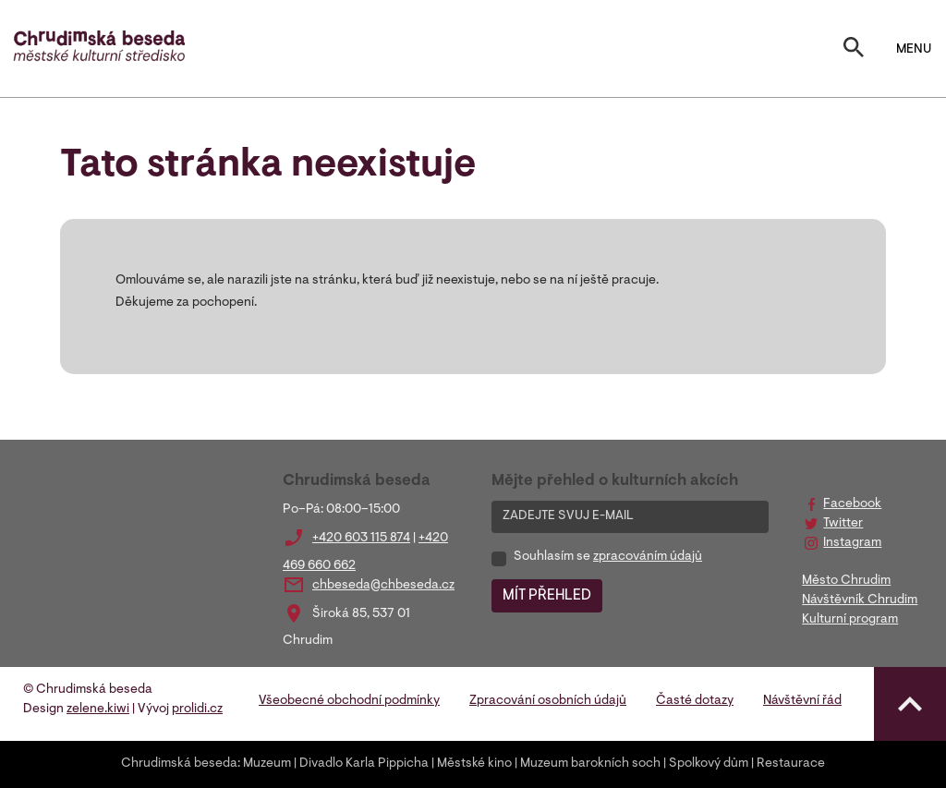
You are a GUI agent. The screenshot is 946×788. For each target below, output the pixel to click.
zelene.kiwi (98, 709)
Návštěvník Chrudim (859, 600)
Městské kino (474, 764)
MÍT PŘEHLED (547, 595)
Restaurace (791, 764)
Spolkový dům (708, 764)
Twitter (843, 523)
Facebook (852, 504)
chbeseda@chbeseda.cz (383, 585)
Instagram (852, 543)
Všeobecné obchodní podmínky (349, 701)
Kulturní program (850, 619)
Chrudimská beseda (179, 764)
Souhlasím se (608, 557)
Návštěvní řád (802, 701)
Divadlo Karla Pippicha (364, 764)
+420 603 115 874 (361, 538)
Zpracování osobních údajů (547, 701)
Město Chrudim (846, 581)
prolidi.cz (197, 709)
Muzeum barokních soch (590, 764)
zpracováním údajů (647, 557)
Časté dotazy (695, 701)
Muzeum (267, 764)
